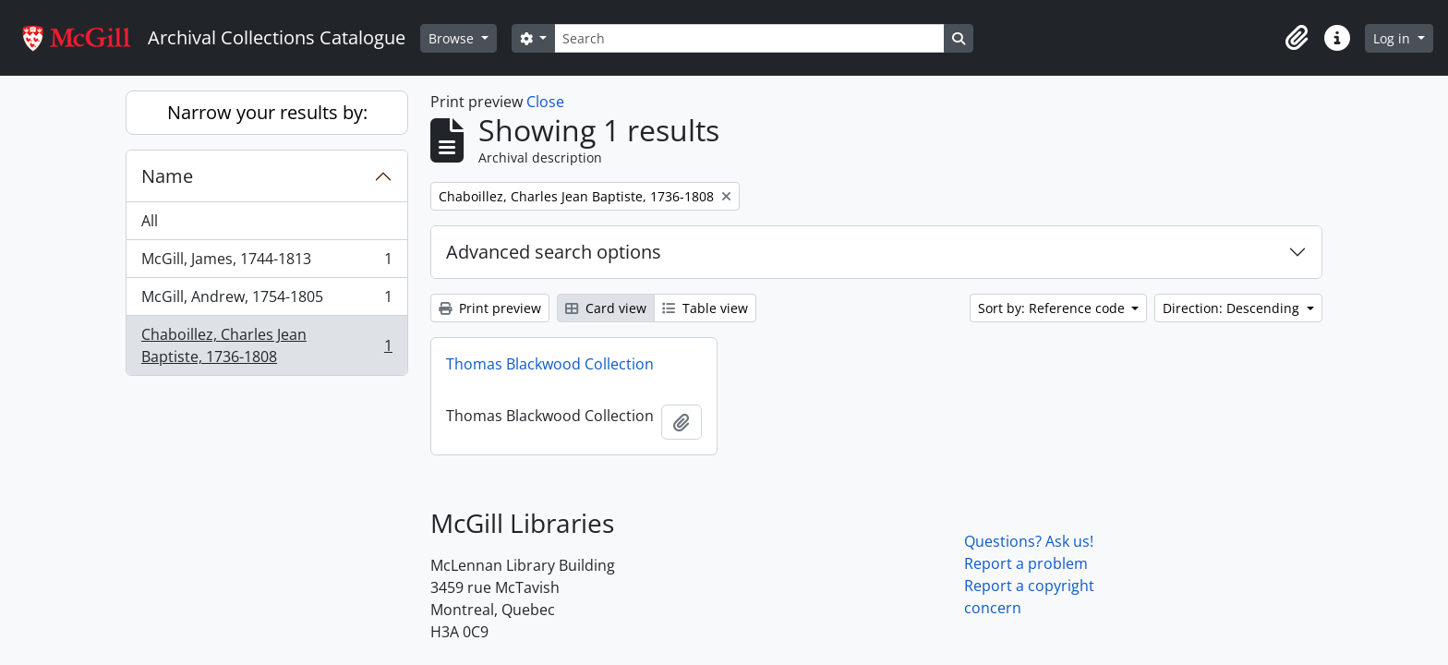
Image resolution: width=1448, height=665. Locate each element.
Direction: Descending (1233, 308)
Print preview (490, 308)
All (149, 221)
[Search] (749, 38)
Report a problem (1026, 563)
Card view (605, 308)
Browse (452, 38)
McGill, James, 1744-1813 (266, 263)
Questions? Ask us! (1028, 541)
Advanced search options (553, 251)
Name (167, 175)
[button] (1296, 38)
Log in (1393, 38)
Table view (705, 308)
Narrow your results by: (267, 112)
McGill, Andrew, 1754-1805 (266, 300)
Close (545, 101)
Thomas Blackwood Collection (550, 364)
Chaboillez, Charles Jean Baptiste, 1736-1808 (266, 345)
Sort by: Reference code (1053, 308)
